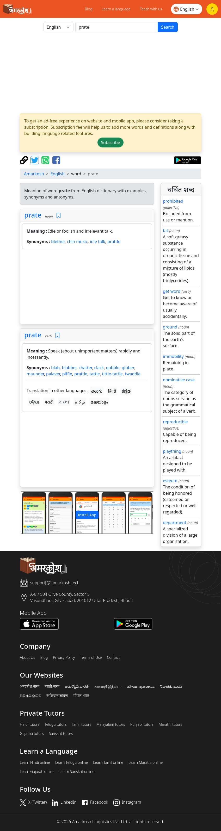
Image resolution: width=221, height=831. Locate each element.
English (58, 174)
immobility (173, 356)
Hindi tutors (29, 724)
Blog (88, 9)
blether (58, 241)
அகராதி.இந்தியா (107, 686)
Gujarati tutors (32, 734)
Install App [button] (87, 514)
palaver (53, 374)
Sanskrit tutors (61, 734)
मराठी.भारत (52, 686)
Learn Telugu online (71, 762)
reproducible (175, 422)
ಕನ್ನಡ (126, 391)
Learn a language (116, 9)
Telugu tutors (55, 724)
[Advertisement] (110, 72)
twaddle (132, 374)
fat (165, 230)
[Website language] (186, 9)
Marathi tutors (170, 724)
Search (167, 27)
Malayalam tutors (110, 724)
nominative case (179, 380)
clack (99, 367)
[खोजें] (116, 27)
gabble (113, 367)
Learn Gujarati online (37, 772)
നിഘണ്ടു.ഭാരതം (141, 686)
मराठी (49, 402)
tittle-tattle (112, 374)
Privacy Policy (64, 657)
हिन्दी (112, 391)
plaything (172, 451)
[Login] (212, 9)
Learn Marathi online (145, 762)
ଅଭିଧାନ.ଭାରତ (30, 695)
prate (32, 215)
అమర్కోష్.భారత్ (76, 686)
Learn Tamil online (108, 762)
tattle (95, 374)
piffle (67, 374)
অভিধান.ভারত (57, 695)
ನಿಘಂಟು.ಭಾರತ (171, 686)
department (174, 522)
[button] (30, 513)
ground (170, 327)
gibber (128, 367)
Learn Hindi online (35, 762)
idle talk (97, 241)
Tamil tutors (81, 724)
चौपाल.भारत (81, 695)
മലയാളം (99, 402)
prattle (113, 241)
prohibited (173, 201)
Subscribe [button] (110, 142)
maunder (35, 374)
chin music (77, 241)
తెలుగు (96, 391)
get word (171, 291)
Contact (113, 657)
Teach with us (151, 9)
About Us (27, 657)
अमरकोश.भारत (29, 686)
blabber (69, 367)
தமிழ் (80, 402)
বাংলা (64, 402)
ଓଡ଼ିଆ (34, 402)
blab (55, 367)
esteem (170, 480)
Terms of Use (91, 657)
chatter (85, 367)
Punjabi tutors (142, 724)
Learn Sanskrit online (77, 772)
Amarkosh (34, 174)
